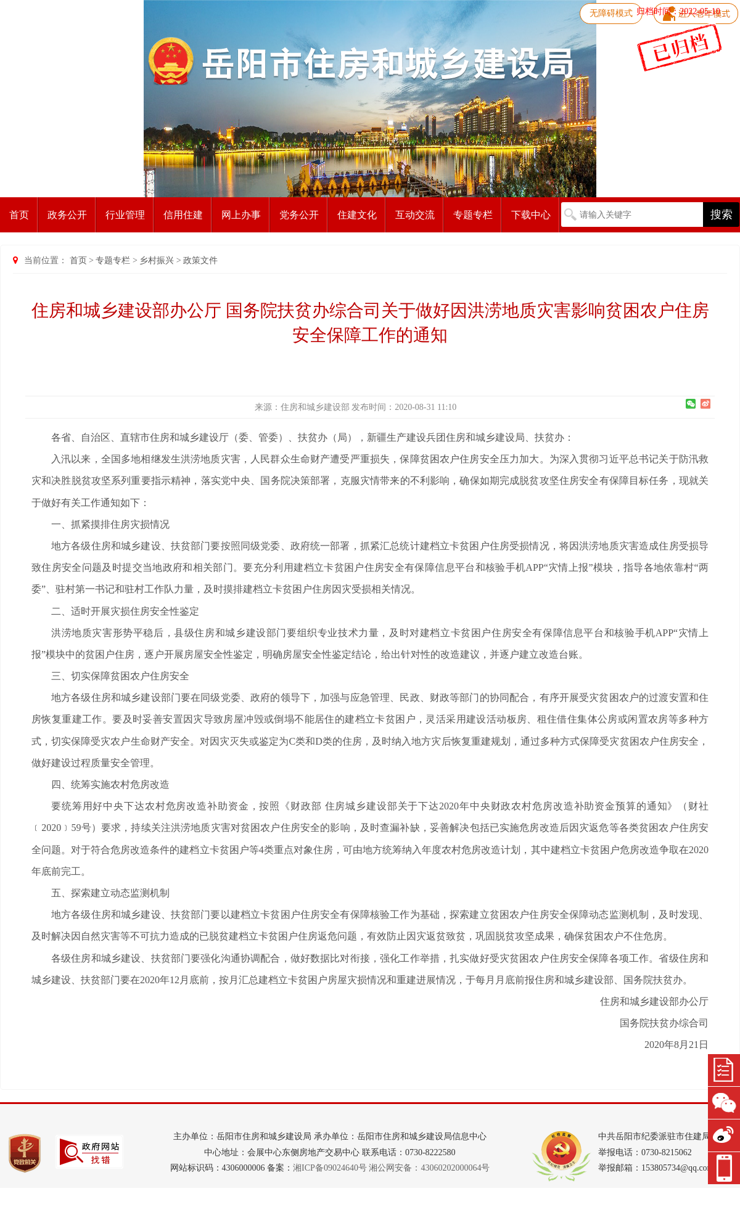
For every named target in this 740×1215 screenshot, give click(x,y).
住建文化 (357, 215)
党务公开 (299, 215)
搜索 (721, 214)
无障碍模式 (611, 13)
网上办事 (241, 215)
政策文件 (200, 260)
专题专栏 (473, 215)
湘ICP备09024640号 (330, 1167)
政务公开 (67, 215)
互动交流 (415, 215)
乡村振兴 (156, 260)
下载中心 (531, 215)
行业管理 (125, 215)
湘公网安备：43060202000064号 (429, 1167)
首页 (19, 215)
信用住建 (183, 215)
